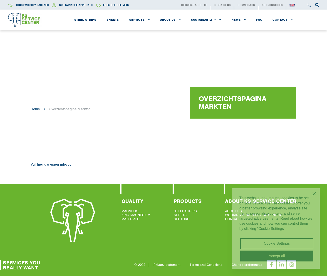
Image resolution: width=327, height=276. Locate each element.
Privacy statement (167, 265)
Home (35, 109)
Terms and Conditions (206, 265)
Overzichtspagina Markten (70, 109)
